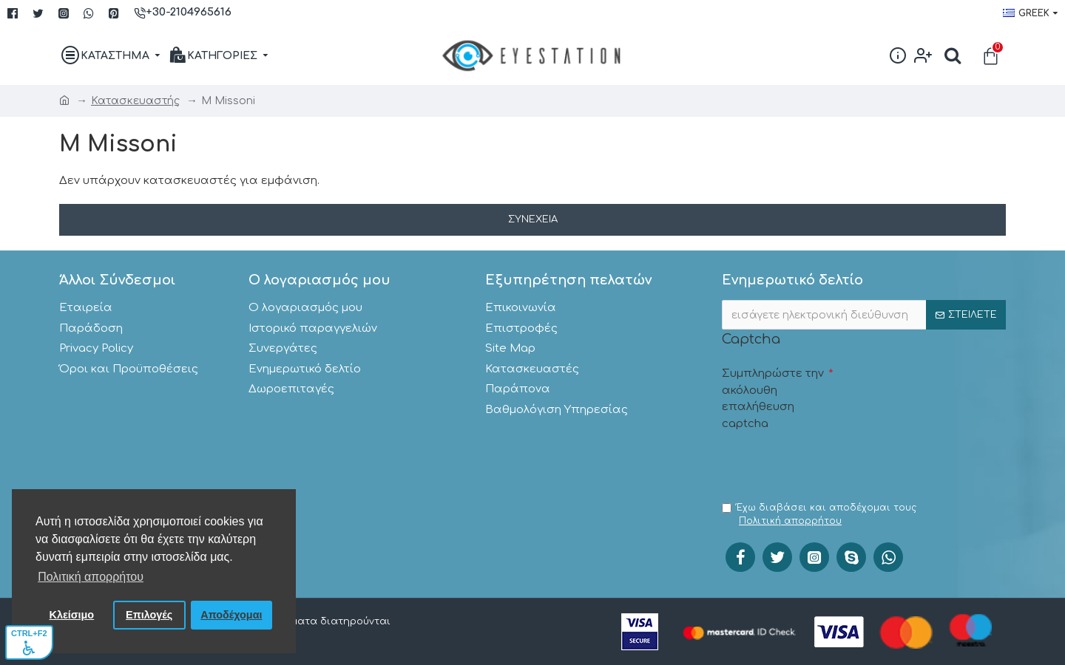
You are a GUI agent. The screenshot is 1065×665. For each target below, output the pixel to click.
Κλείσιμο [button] (72, 615)
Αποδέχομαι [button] (231, 615)
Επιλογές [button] (149, 615)
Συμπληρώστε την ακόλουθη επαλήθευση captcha (773, 398)
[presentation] (834, 465)
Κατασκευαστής (135, 100)
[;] (864, 315)
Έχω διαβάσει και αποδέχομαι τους (819, 515)
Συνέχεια (533, 219)
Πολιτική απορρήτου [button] (90, 576)
